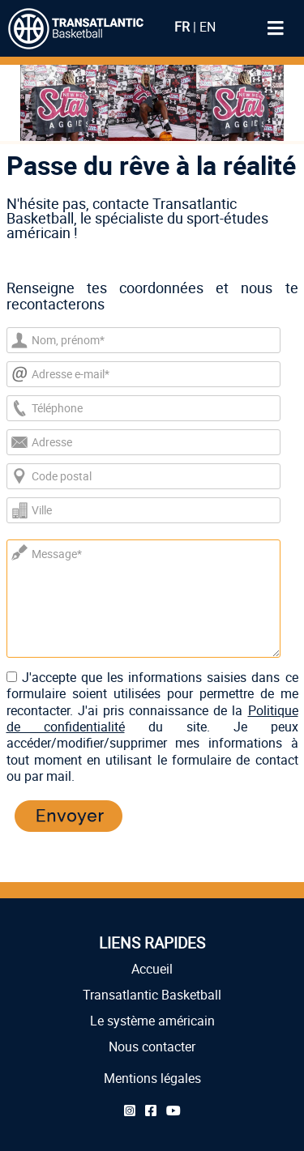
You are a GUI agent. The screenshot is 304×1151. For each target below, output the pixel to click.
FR (182, 27)
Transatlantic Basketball (152, 995)
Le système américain (152, 1021)
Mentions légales (152, 1078)
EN (207, 27)
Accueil (152, 969)
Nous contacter (152, 1046)
